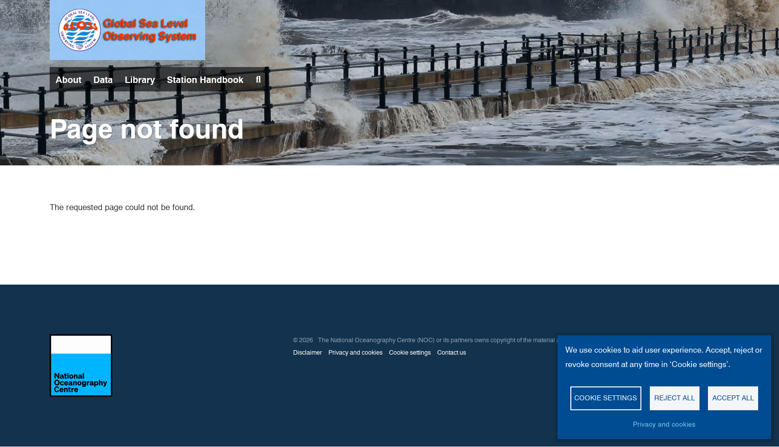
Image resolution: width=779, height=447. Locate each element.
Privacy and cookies (355, 352)
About (68, 79)
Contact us (451, 352)
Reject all (674, 398)
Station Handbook (205, 79)
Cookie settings (410, 352)
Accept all (733, 398)
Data (103, 79)
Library (140, 79)
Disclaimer (307, 352)
